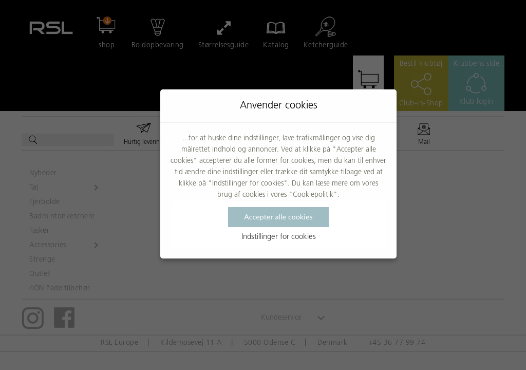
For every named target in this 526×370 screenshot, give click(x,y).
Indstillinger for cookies (278, 237)
